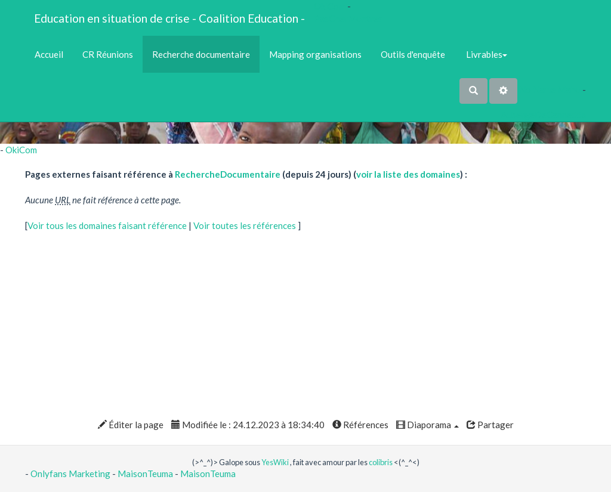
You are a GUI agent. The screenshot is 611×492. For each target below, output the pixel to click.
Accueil (49, 54)
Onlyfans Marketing (71, 473)
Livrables (485, 54)
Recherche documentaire (201, 54)
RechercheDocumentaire (227, 174)
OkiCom (330, 6)
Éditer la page (130, 424)
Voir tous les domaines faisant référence (108, 225)
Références (360, 424)
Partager (490, 424)
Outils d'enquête (413, 54)
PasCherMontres (348, 18)
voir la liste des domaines (408, 174)
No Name (537, 89)
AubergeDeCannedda (543, 114)
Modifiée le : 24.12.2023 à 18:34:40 (248, 424)
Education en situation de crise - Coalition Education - (169, 18)
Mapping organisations (315, 54)
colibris (381, 462)
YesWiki (275, 462)
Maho (569, 89)
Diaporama (427, 424)
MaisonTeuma (146, 473)
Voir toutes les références (245, 225)
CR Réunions (107, 54)
